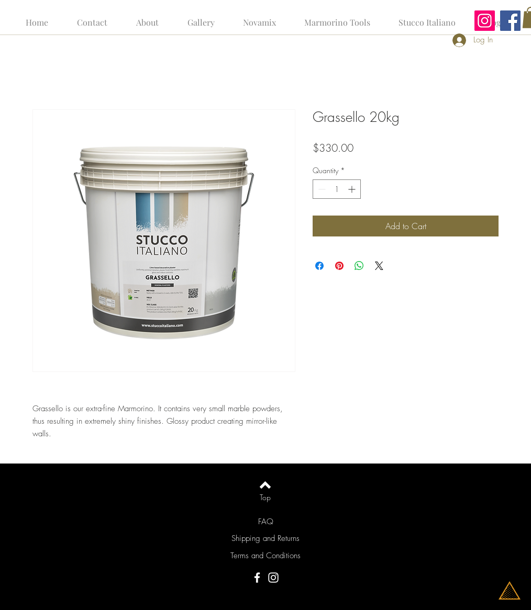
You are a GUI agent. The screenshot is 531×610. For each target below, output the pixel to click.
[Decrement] (320, 189)
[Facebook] (510, 20)
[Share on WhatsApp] (359, 265)
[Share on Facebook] (319, 265)
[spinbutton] (336, 189)
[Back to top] (265, 485)
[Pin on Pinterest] (339, 265)
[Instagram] (484, 20)
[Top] (265, 497)
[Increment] (352, 189)
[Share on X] (379, 265)
